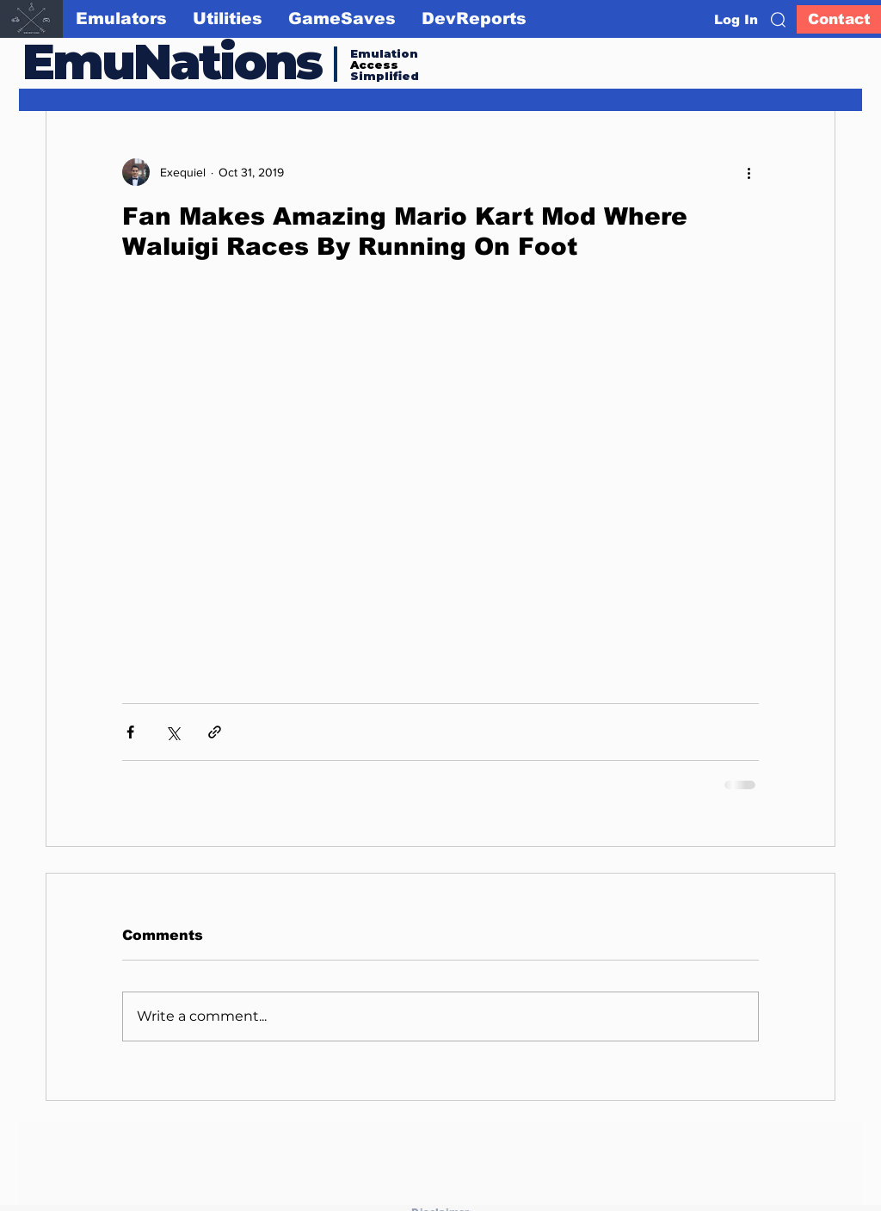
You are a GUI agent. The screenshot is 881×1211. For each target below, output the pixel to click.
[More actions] (748, 172)
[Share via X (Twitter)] (172, 732)
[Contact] (839, 19)
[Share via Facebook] (130, 732)
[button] (778, 20)
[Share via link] (214, 732)
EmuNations (172, 61)
